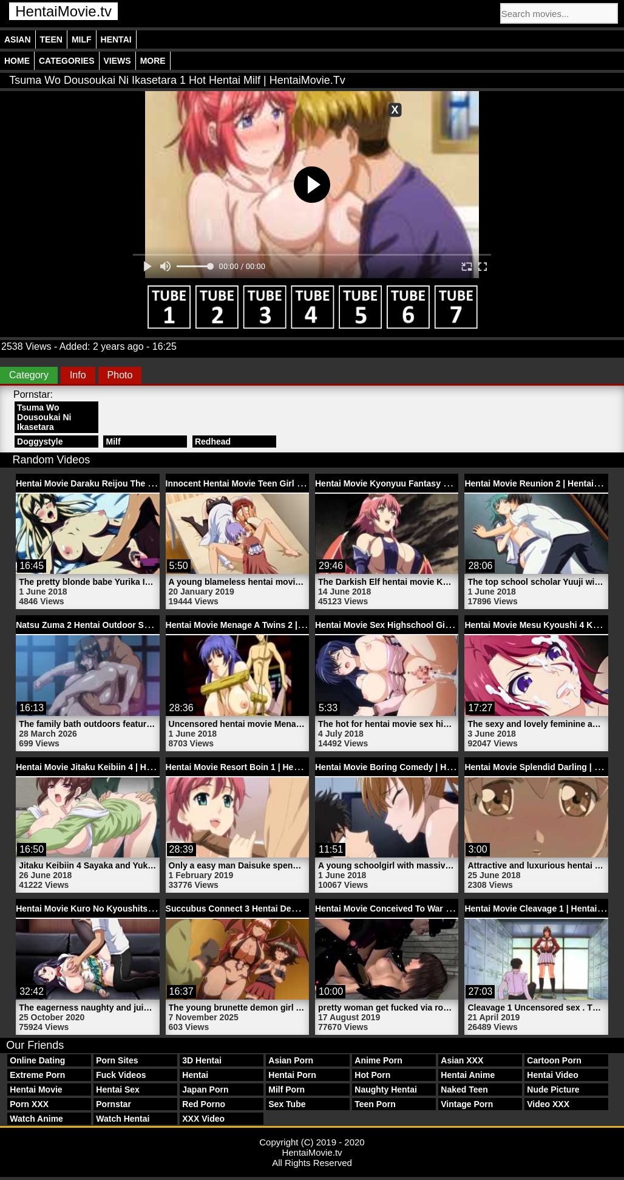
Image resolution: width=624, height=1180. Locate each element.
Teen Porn (374, 1104)
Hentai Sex (118, 1089)
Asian (17, 39)
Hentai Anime (468, 1075)
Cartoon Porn (554, 1060)
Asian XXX (462, 1060)
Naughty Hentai (385, 1089)
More (153, 61)
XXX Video (203, 1119)
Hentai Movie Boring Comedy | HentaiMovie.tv (407, 767)
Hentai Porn (292, 1075)
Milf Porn (286, 1089)
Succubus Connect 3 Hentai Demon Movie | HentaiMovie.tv (284, 908)
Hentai (116, 39)
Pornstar (113, 1104)
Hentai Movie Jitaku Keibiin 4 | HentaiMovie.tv (108, 767)
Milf (82, 39)
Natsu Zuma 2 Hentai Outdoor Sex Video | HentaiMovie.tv (131, 625)
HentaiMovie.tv (63, 11)
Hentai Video (552, 1075)
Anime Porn (378, 1060)
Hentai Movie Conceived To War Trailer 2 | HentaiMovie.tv (430, 908)
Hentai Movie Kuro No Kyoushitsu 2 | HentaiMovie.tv (121, 908)
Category (29, 375)
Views (117, 61)
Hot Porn (372, 1075)
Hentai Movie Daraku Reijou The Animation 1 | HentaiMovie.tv (139, 483)
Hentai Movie (36, 1089)
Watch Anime (36, 1119)
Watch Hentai (122, 1119)
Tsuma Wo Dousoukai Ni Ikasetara (44, 417)
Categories (67, 61)
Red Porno (203, 1104)
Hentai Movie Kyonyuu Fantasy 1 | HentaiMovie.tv (415, 483)
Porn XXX (29, 1104)
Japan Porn (205, 1089)
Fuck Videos (121, 1075)
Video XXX (548, 1104)
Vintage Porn (467, 1104)
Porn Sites (117, 1060)
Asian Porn (290, 1060)
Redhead (213, 441)
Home (17, 61)
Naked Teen (464, 1089)
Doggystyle (40, 441)
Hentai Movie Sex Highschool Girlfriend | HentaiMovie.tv (428, 625)
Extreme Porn (37, 1075)
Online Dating (37, 1060)
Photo (120, 375)
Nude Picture (553, 1089)
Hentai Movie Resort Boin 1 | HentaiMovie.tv (254, 767)
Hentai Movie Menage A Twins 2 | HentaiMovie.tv (263, 625)
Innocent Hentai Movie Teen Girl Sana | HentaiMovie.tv (275, 483)
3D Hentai (202, 1060)
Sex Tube (286, 1104)
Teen (51, 39)
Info (78, 375)
